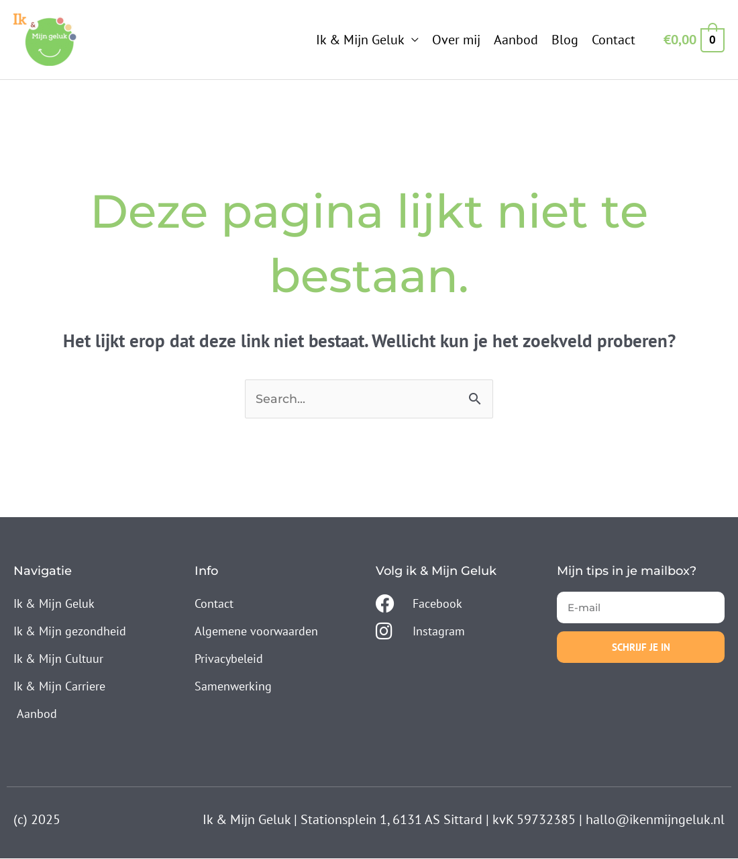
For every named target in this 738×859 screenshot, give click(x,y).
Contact (613, 39)
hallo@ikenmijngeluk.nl (655, 820)
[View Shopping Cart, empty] (693, 39)
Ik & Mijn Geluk (360, 39)
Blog (564, 39)
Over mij (456, 39)
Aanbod (516, 39)
